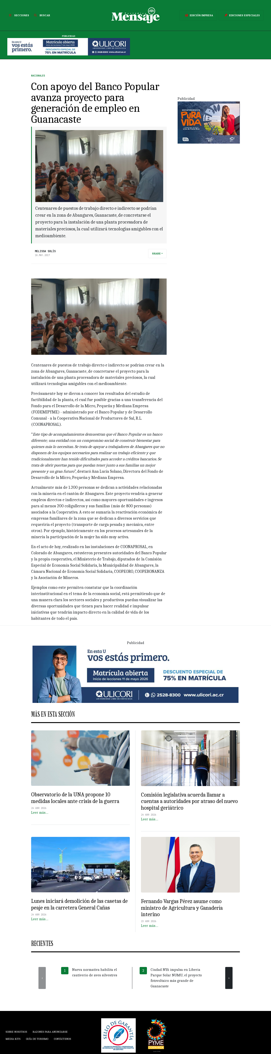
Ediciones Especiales (241, 15)
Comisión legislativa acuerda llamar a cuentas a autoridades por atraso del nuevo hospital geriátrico (189, 801)
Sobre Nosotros (16, 1031)
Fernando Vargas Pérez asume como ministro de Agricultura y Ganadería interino (182, 907)
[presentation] (42, 978)
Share (156, 253)
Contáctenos (62, 1038)
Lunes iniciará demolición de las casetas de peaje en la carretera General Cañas (79, 904)
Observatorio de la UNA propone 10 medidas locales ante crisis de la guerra (75, 797)
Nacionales (38, 75)
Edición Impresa (198, 15)
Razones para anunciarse (50, 1031)
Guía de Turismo (37, 1038)
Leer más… (39, 813)
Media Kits (12, 1038)
